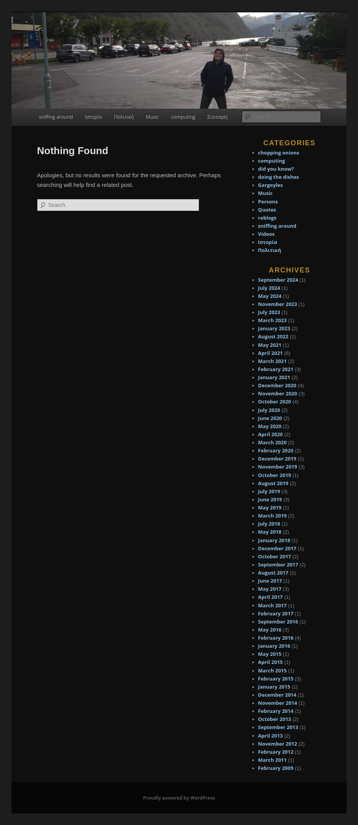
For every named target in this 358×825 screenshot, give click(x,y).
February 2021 (276, 369)
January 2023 (274, 328)
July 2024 (269, 287)
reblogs (267, 217)
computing (183, 116)
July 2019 (269, 491)
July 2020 (269, 410)
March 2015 (272, 670)
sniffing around (56, 116)
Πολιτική (124, 116)
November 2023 (277, 304)
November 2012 (277, 743)
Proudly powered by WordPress (179, 798)
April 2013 (270, 735)
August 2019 (273, 483)
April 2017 (270, 596)
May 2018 (270, 531)
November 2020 (277, 393)
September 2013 (278, 727)
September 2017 (278, 564)
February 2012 (276, 751)
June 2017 (270, 580)
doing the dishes (278, 176)
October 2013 (274, 719)
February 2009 (276, 768)
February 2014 (276, 710)
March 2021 (272, 361)
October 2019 (274, 475)
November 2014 (277, 702)
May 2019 (270, 507)
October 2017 (274, 556)
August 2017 (273, 572)
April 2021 (270, 352)
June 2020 (270, 418)
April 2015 (270, 662)
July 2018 (269, 523)
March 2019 (272, 515)
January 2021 (274, 377)
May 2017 (270, 588)
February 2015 (276, 678)
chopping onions (278, 152)
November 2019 (277, 466)
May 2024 (270, 295)
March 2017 (272, 605)
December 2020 (277, 385)
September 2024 (278, 279)
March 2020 (272, 442)
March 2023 (272, 320)
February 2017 (276, 613)
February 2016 (276, 637)
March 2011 (272, 759)
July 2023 (269, 312)
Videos (266, 233)
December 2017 (277, 548)
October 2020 (274, 401)
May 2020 (270, 426)
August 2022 (273, 336)
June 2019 (270, 499)
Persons (268, 201)
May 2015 (270, 653)
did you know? (276, 168)
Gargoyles (270, 184)
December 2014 (277, 694)
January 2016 (274, 645)
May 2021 (270, 344)
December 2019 (277, 458)
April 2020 (270, 434)
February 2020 (276, 450)
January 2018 (274, 540)
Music (152, 116)
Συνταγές (217, 116)
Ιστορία (93, 116)
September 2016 (278, 621)
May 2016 (270, 629)
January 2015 (274, 686)
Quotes (267, 209)
